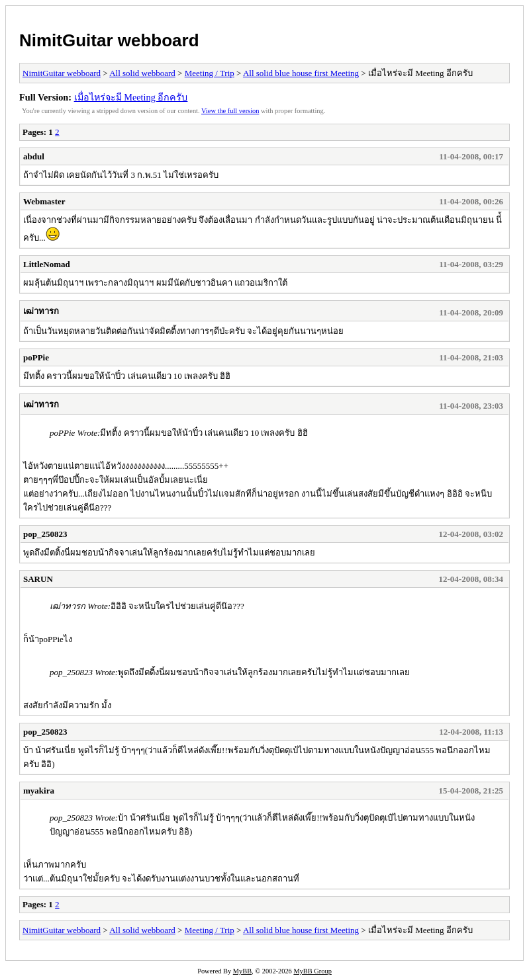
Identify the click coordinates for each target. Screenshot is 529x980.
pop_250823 (45, 534)
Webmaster (44, 201)
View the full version (230, 110)
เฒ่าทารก (41, 311)
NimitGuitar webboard (109, 40)
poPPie (36, 357)
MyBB (242, 971)
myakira (38, 791)
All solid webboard (142, 73)
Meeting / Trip (209, 73)
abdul (33, 156)
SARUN (38, 579)
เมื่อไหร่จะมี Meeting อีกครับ (131, 97)
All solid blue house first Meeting (301, 73)
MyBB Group (312, 971)
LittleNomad (46, 264)
